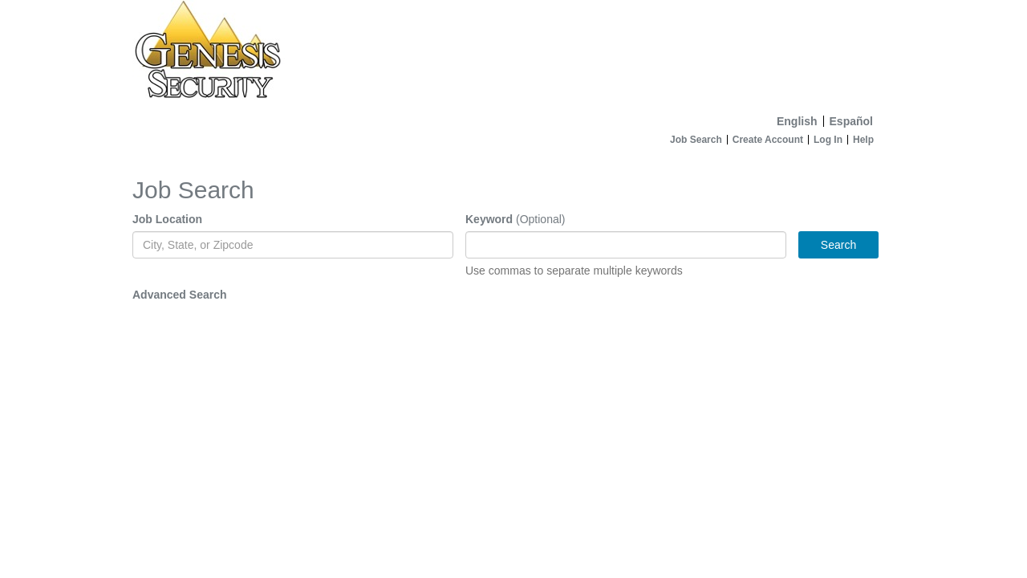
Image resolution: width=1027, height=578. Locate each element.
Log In (828, 139)
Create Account (768, 139)
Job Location (167, 219)
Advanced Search (179, 294)
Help (863, 139)
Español (851, 121)
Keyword (489, 219)
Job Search (696, 139)
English (797, 121)
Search (838, 244)
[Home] (513, 54)
